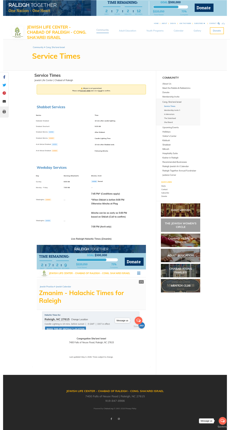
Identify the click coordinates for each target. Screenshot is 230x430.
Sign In (173, 20)
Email (100, 91)
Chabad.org (108, 408)
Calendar (178, 26)
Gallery (197, 26)
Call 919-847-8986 (81, 351)
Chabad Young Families (180, 270)
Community (102, 26)
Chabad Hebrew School (180, 240)
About (164, 20)
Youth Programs (155, 26)
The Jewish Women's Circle (181, 225)
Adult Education (127, 26)
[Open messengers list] (222, 421)
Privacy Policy (130, 408)
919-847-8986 (85, 91)
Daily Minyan (181, 210)
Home (156, 20)
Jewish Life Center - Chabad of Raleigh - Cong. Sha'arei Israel (56, 28)
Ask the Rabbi (185, 20)
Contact (212, 20)
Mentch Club (181, 285)
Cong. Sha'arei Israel (55, 47)
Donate (204, 8)
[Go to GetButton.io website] (223, 427)
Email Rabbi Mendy (101, 351)
